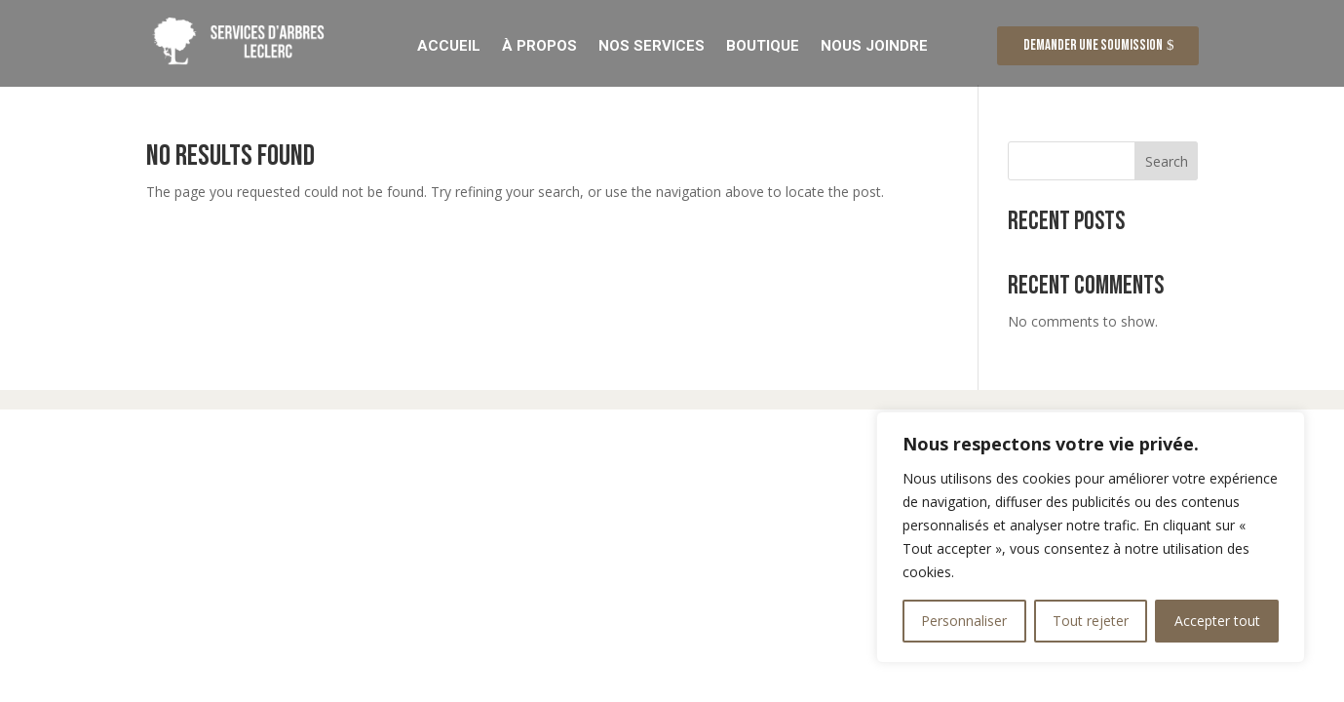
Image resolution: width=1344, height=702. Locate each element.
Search (1166, 163)
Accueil (448, 45)
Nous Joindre (874, 45)
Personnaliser (964, 620)
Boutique (762, 45)
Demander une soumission (1093, 45)
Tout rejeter (1091, 620)
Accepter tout (1217, 620)
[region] (1090, 537)
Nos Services (651, 45)
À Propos (539, 45)
